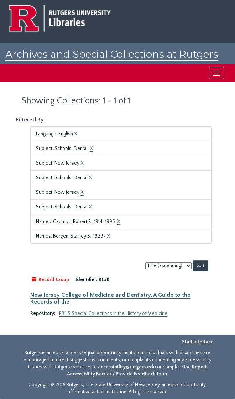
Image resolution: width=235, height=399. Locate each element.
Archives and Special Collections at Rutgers (111, 54)
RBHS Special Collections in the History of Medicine (113, 313)
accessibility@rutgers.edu (127, 367)
